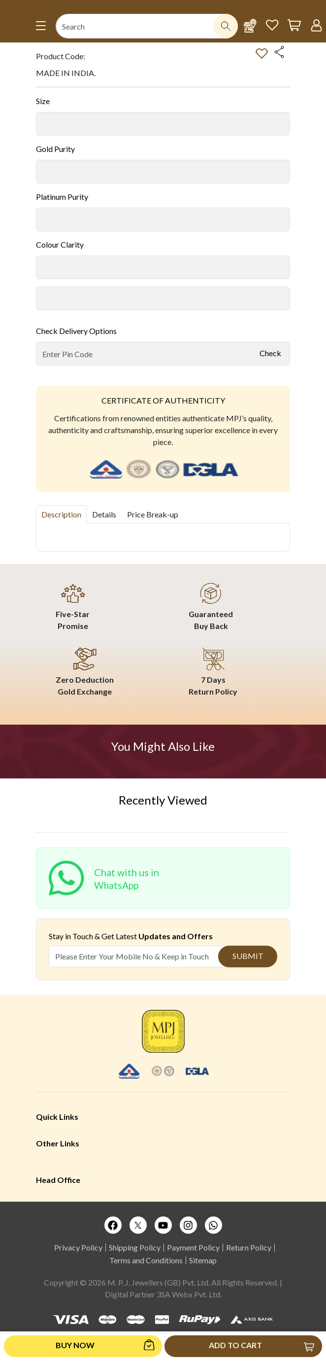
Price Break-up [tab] (152, 514)
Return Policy (248, 1247)
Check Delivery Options (76, 330)
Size (43, 101)
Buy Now (75, 1345)
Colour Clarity (60, 244)
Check (270, 353)
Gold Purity (55, 148)
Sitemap (203, 1260)
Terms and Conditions (146, 1260)
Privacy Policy (78, 1247)
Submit (247, 955)
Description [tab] (61, 514)
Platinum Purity (62, 196)
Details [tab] (104, 514)
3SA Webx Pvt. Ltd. (189, 1294)
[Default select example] (163, 124)
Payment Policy (193, 1247)
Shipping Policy (135, 1247)
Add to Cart (235, 1345)
